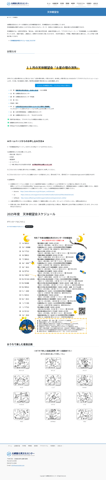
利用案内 (53, 446)
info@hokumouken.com (17, 465)
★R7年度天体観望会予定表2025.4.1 (15, 226)
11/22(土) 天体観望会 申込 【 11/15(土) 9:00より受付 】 (53, 85)
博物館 (30, 446)
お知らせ (60, 446)
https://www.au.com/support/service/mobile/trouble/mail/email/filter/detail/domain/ (47, 195)
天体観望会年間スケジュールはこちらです (22, 41)
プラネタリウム (44, 446)
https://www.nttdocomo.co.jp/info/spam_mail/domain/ (37, 191)
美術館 (36, 446)
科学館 (24, 446)
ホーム (10, 446)
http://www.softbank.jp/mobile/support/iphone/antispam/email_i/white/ (43, 198)
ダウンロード (29, 226)
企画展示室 (17, 446)
